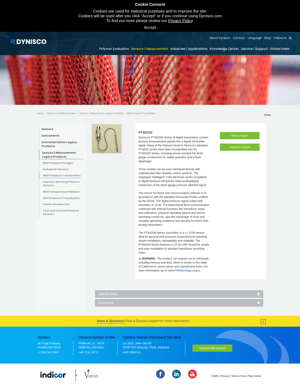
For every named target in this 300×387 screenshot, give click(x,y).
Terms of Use (238, 376)
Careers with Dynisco (212, 348)
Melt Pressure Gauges (58, 163)
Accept (150, 27)
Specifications (108, 294)
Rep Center (254, 376)
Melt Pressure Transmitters (141, 113)
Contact (238, 38)
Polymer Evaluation (114, 48)
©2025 (214, 376)
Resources (105, 302)
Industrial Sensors (55, 169)
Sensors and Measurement (61, 113)
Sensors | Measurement (149, 48)
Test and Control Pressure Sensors (61, 212)
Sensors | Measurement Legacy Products (101, 113)
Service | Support (254, 48)
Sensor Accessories (56, 204)
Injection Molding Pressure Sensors (61, 183)
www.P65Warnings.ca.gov (184, 270)
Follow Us (279, 38)
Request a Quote (239, 147)
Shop (267, 38)
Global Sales (279, 48)
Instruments (50, 136)
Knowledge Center (224, 48)
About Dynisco (220, 38)
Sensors (47, 129)
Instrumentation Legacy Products (59, 144)
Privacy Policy (180, 20)
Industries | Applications (189, 48)
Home (40, 113)
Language (254, 38)
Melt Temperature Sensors (61, 192)
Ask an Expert (240, 135)
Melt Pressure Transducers (61, 198)
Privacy (224, 376)
